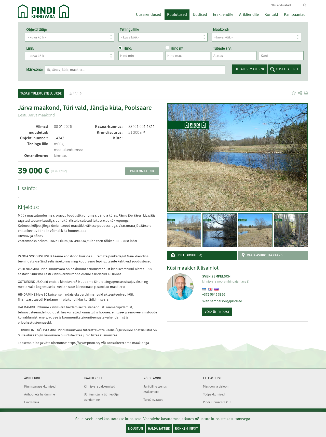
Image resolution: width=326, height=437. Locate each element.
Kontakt (271, 14)
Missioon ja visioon (215, 386)
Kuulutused (177, 14)
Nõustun (135, 428)
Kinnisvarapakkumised (40, 386)
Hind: (125, 48)
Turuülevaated (153, 399)
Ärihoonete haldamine (39, 394)
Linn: (30, 48)
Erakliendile (223, 14)
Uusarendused (148, 14)
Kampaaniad (295, 14)
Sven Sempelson (216, 276)
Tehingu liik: (129, 29)
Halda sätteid (159, 428)
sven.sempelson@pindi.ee (222, 301)
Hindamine (31, 402)
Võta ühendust (217, 312)
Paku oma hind (142, 171)
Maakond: (221, 29)
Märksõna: (34, 69)
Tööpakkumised (214, 394)
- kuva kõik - (71, 37)
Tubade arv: (222, 48)
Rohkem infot (186, 428)
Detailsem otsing (250, 69)
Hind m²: (175, 48)
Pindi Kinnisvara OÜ (216, 402)
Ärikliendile (249, 14)
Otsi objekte (287, 69)
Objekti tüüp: (36, 29)
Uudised (200, 14)
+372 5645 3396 (213, 294)
